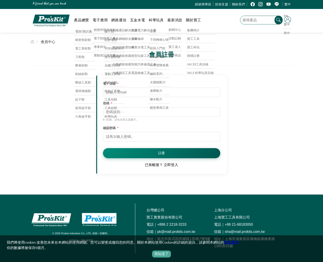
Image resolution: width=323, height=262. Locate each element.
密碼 (107, 103)
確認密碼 (110, 128)
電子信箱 (110, 83)
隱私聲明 (231, 242)
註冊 (161, 153)
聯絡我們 (238, 4)
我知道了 (161, 254)
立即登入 (171, 165)
